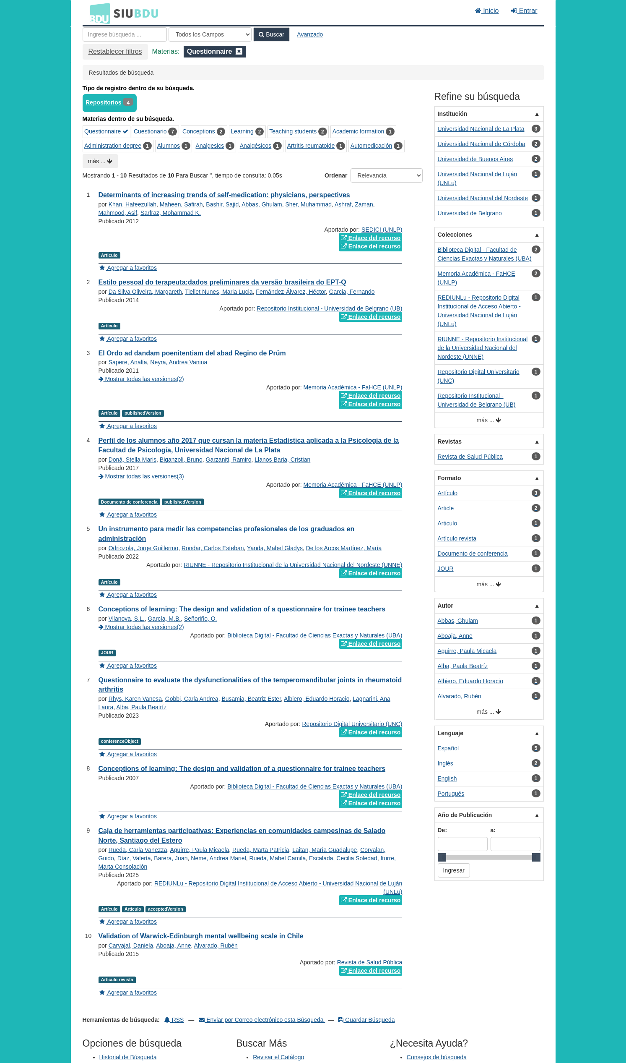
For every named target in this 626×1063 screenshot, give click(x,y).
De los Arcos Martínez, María (344, 548)
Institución (453, 113)
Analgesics (210, 145)
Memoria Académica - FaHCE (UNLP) (353, 387)
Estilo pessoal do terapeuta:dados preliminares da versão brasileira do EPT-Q (222, 282)
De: (442, 830)
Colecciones (455, 234)
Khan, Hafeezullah (132, 204)
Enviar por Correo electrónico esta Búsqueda (262, 1019)
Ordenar (336, 175)
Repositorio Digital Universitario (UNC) (352, 724)
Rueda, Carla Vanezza (138, 849)
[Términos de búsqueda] (125, 34)
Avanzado (310, 34)
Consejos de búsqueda (437, 1057)
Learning (242, 131)
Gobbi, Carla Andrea (191, 698)
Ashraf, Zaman (354, 204)
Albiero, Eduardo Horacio (316, 698)
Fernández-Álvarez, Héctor (291, 291)
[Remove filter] (239, 51)
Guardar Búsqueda (366, 1019)
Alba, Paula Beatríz (141, 707)
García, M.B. (164, 618)
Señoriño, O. (200, 618)
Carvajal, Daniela (131, 945)
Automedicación (371, 145)
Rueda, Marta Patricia (260, 849)
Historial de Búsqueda (128, 1057)
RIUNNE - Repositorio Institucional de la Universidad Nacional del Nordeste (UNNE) (293, 565)
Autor (445, 605)
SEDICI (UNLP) (381, 229)
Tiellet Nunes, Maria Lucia (218, 291)
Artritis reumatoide (311, 145)
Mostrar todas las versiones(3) (141, 476)
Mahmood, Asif (118, 212)
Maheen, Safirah (181, 204)
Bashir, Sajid (222, 204)
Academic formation (358, 131)
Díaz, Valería (134, 858)
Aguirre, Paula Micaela (199, 849)
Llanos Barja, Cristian (282, 459)
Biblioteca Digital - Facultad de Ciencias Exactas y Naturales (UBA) (314, 635)
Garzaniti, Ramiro (229, 459)
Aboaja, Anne (173, 945)
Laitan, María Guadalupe (324, 849)
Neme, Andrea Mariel (218, 858)
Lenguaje (450, 733)
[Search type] (210, 34)
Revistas (450, 441)
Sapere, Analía (128, 362)
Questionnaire (106, 131)
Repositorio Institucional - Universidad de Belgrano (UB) (329, 308)
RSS (174, 1019)
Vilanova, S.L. (127, 618)
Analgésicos (256, 145)
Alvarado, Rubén (216, 945)
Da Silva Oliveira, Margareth (145, 291)
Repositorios (104, 102)
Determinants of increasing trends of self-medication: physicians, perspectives (224, 194)
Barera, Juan (170, 858)
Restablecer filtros (115, 51)
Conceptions (198, 131)
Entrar (524, 10)
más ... (100, 161)
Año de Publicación (465, 815)
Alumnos (168, 145)
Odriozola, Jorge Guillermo (144, 548)
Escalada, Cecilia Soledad (343, 858)
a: (493, 830)
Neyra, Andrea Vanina (178, 362)
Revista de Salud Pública (370, 962)
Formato (449, 478)
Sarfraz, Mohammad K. (170, 212)
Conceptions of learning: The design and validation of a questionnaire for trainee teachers (242, 609)
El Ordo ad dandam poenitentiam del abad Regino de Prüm (192, 353)
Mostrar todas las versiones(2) (141, 379)
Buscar (271, 34)
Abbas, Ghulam (262, 204)
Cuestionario (150, 131)
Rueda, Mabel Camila (277, 858)
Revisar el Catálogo (278, 1057)
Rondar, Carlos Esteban (213, 548)
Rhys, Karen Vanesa (135, 698)
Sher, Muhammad (308, 204)
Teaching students (293, 131)
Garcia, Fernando (352, 291)
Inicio (487, 10)
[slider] (442, 857)
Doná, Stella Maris (132, 459)
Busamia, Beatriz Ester (251, 698)
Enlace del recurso (370, 238)
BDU (98, 13)
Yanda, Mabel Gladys (275, 548)
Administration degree (112, 145)
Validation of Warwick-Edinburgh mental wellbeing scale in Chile (201, 936)
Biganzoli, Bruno (181, 459)
